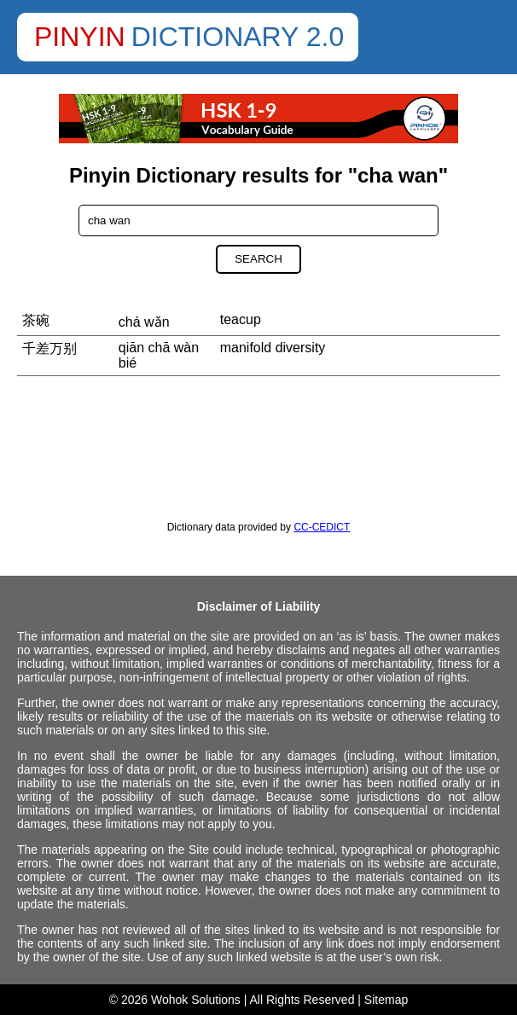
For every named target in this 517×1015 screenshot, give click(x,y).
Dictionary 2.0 (238, 36)
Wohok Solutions (196, 999)
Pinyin (79, 36)
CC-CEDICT (321, 527)
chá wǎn (144, 322)
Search (258, 258)
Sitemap (386, 999)
